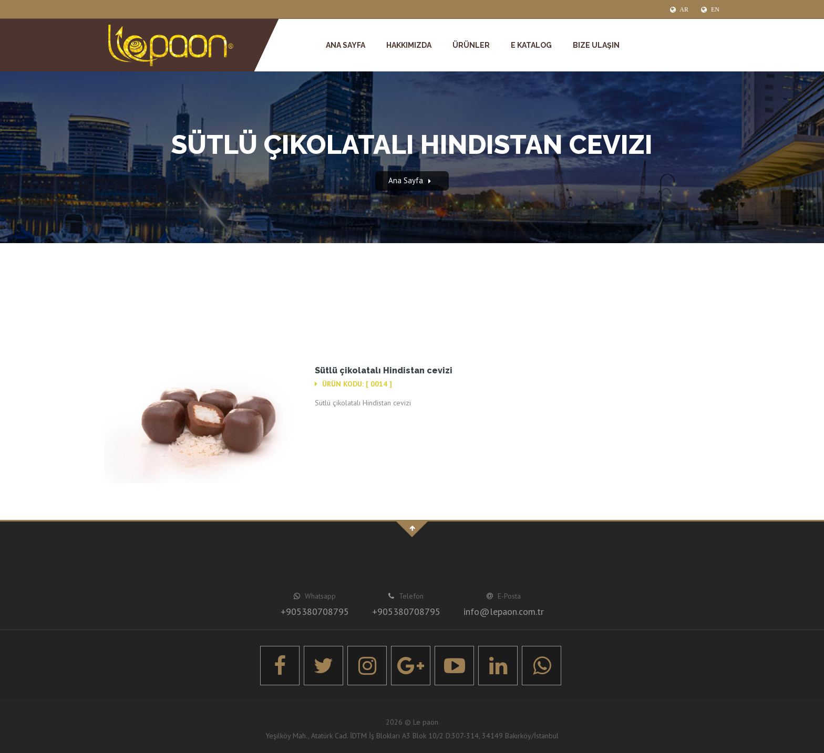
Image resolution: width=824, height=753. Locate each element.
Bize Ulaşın (596, 45)
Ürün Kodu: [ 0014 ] (353, 384)
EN (710, 9)
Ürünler (471, 45)
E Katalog (531, 45)
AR (679, 9)
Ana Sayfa (345, 45)
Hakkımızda (408, 45)
